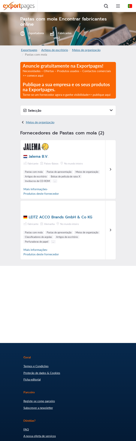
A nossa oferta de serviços (39, 436)
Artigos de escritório (54, 50)
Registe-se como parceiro (39, 401)
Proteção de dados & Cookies (41, 373)
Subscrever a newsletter (38, 407)
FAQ (26, 429)
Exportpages (29, 50)
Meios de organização (86, 50)
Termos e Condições (36, 366)
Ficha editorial (32, 379)
